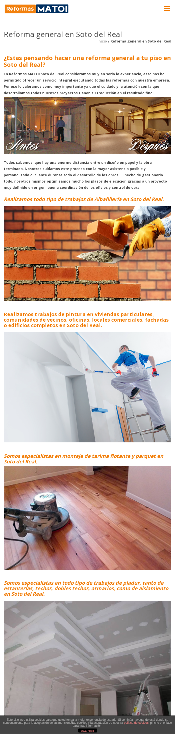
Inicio (102, 41)
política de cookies (136, 722)
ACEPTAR (87, 730)
